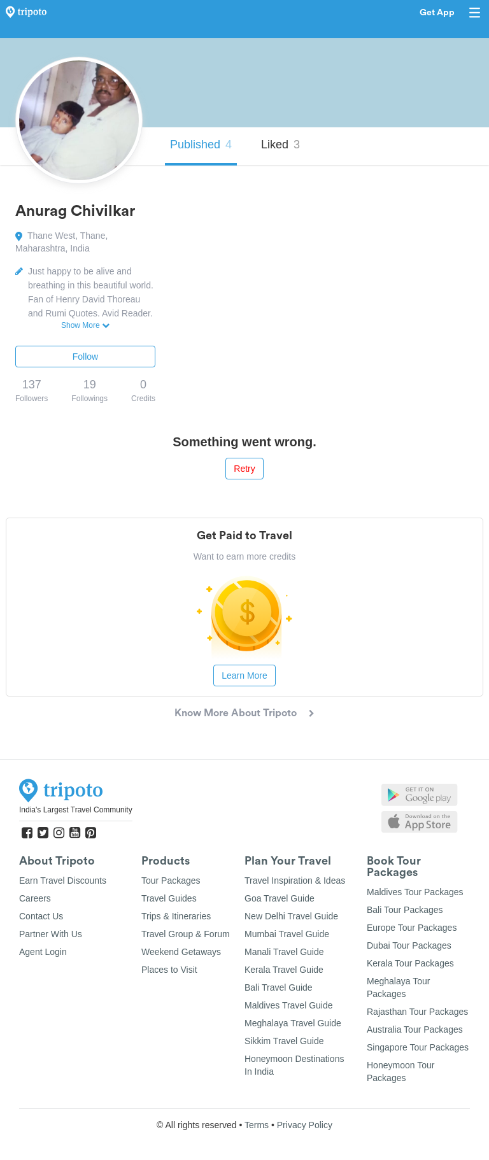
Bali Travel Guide (278, 987)
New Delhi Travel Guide (291, 916)
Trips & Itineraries (176, 916)
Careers (35, 898)
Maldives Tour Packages (415, 892)
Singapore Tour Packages (418, 1047)
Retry (244, 468)
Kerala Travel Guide (283, 970)
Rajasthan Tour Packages (417, 1012)
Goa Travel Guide (279, 898)
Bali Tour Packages (405, 910)
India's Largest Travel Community (75, 809)
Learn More (244, 675)
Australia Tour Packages (415, 1029)
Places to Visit (169, 970)
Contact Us (41, 916)
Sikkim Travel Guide (283, 1041)
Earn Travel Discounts (62, 880)
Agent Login (43, 952)
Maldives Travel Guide (288, 1005)
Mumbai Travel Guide (286, 934)
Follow (85, 356)
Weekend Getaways (181, 952)
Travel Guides (169, 898)
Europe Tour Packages (412, 928)
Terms (256, 1125)
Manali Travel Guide (284, 952)
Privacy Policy (304, 1125)
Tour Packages (171, 880)
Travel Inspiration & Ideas (294, 880)
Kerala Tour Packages (410, 963)
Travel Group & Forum (185, 934)
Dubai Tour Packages (409, 945)
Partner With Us (50, 934)
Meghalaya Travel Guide (292, 1023)
